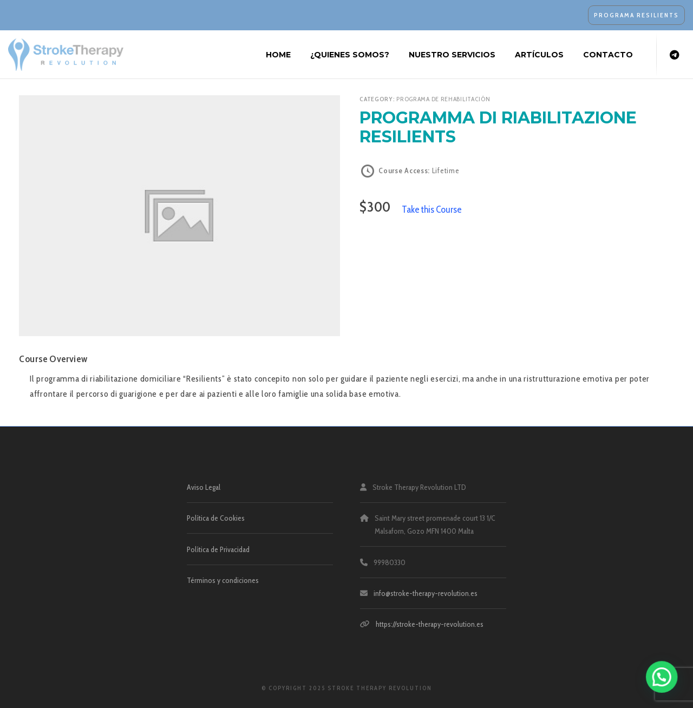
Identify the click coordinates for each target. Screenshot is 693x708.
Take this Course (432, 209)
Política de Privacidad (218, 549)
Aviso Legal (203, 487)
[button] (666, 688)
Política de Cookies (216, 518)
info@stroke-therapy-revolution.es (426, 593)
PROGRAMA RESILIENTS (636, 15)
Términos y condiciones (223, 580)
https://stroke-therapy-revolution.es (429, 624)
